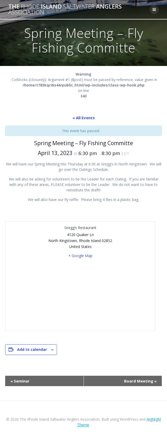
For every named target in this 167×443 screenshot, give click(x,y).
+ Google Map (80, 255)
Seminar (20, 381)
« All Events (83, 117)
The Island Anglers (65, 9)
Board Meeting (140, 381)
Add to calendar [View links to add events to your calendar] (32, 349)
